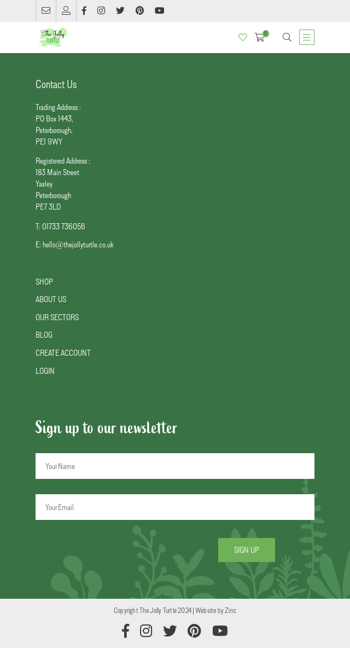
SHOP (44, 281)
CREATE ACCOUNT (63, 353)
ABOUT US (51, 299)
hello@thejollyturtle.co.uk (78, 244)
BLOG (44, 334)
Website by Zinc (215, 610)
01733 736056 (63, 226)
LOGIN (45, 371)
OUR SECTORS (57, 317)
